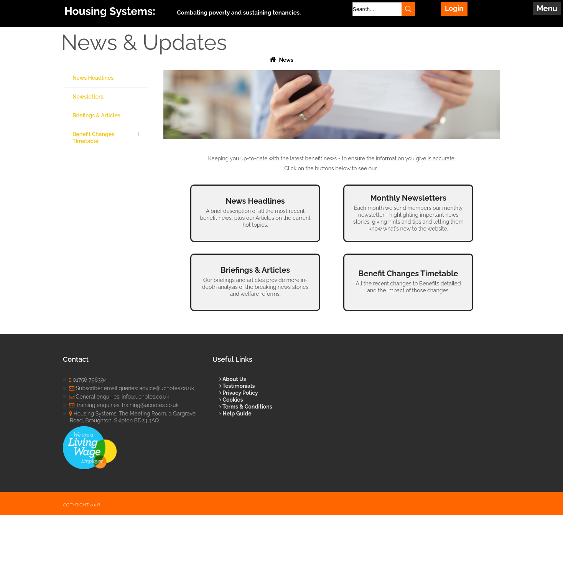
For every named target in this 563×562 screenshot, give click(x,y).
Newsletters (87, 97)
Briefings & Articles (96, 115)
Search (407, 9)
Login (454, 8)
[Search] (382, 9)
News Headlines (93, 78)
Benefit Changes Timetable (93, 137)
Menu (547, 8)
